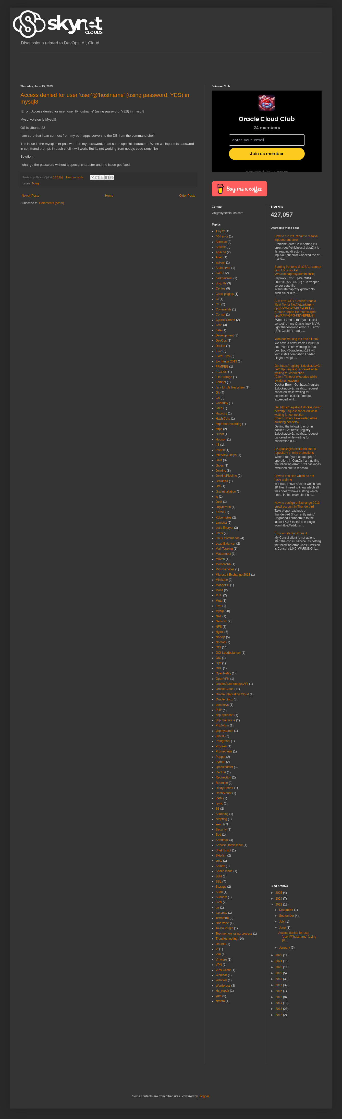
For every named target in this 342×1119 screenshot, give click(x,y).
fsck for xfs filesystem (230, 387)
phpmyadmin (224, 731)
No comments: (75, 177)
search (220, 824)
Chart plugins (225, 294)
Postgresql (223, 741)
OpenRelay (223, 673)
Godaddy (222, 403)
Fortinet (221, 382)
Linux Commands (227, 538)
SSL (219, 881)
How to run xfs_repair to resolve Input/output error (296, 238)
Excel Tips (223, 356)
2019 (279, 973)
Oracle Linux (224, 699)
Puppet (220, 757)
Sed (218, 834)
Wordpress (223, 985)
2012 (279, 1015)
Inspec (220, 450)
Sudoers (221, 897)
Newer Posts (30, 195)
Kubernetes (223, 517)
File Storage (224, 377)
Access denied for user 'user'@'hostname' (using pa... (297, 936)
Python (220, 762)
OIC (218, 658)
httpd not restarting (228, 424)
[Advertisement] (113, 64)
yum (219, 996)
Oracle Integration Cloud (232, 694)
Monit (219, 590)
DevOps (221, 340)
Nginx (220, 632)
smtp (219, 860)
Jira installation (226, 491)
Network (221, 621)
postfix (220, 736)
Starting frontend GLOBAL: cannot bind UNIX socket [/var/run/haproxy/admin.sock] (298, 270)
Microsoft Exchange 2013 (233, 574)
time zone (222, 923)
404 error (222, 236)
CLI (218, 304)
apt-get (220, 262)
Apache (221, 252)
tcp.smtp (221, 912)
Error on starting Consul (291, 533)
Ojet (218, 663)
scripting (221, 819)
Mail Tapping (224, 548)
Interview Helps (226, 455)
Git (217, 392)
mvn (219, 606)
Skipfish (221, 855)
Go (218, 398)
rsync (219, 803)
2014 (279, 1003)
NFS (219, 626)
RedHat (221, 772)
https (219, 429)
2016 (279, 991)
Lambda (221, 522)
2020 (279, 967)
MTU (219, 595)
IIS (217, 444)
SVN (219, 902)
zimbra (220, 1001)
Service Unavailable (229, 845)
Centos (220, 288)
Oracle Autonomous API (232, 684)
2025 (279, 893)
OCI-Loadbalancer (228, 653)
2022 (279, 955)
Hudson (221, 439)
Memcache (223, 564)
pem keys (222, 705)
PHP (219, 710)
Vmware (221, 959)
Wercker (221, 980)
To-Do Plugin (224, 928)
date (219, 330)
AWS (219, 273)
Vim (218, 954)
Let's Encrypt (224, 528)
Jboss (220, 465)
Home (109, 195)
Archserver (223, 268)
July (282, 921)
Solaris (220, 866)
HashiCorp (223, 418)
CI (217, 299)
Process (221, 746)
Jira (218, 486)
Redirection (223, 777)
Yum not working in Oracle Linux (297, 339)
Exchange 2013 (226, 361)
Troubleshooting (227, 938)
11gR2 (220, 231)
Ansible (221, 247)
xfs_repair (222, 990)
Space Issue (224, 871)
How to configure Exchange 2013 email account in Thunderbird (297, 504)
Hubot (220, 434)
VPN (219, 964)
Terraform (222, 918)
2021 (279, 961)
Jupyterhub (223, 507)
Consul (220, 314)
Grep (219, 408)
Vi (217, 949)
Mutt (219, 600)
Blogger (204, 1096)
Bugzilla (221, 283)
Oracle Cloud (225, 689)
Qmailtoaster (224, 767)
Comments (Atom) (51, 203)
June (282, 927)
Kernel (220, 512)
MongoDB (222, 585)
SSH (219, 876)
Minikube (222, 580)
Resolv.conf (223, 793)
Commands (223, 309)
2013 (279, 1009)
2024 (279, 898)
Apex (219, 257)
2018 (279, 979)
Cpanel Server (225, 320)
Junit (219, 502)
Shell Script (223, 850)
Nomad (221, 642)
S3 (217, 808)
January (285, 947)
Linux (219, 533)
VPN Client (223, 970)
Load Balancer (225, 543)
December (286, 910)
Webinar (221, 975)
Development (225, 335)
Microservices (225, 569)
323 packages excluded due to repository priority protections (295, 450)
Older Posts (187, 195)
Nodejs (220, 637)
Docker (220, 346)
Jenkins (221, 470)
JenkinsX (222, 481)
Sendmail (222, 840)
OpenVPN (222, 679)
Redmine (222, 783)
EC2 (219, 351)
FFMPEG (222, 366)
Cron (219, 325)
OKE (219, 668)
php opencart (225, 715)
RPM (219, 798)
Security (221, 829)
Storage (221, 886)
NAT (219, 616)
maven (220, 559)
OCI (218, 647)
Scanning (222, 814)
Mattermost (223, 554)
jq (217, 496)
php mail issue (225, 720)
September (287, 915)
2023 (279, 904)
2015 (279, 997)
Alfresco (221, 242)
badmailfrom (224, 278)
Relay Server (224, 788)
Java (219, 460)
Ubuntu (221, 944)
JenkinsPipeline (226, 475)
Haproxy (221, 413)
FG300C (221, 372)
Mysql (35, 183)
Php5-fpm (222, 725)
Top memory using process (234, 933)
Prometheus (224, 751)
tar (217, 907)
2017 (279, 985)
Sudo (219, 892)
